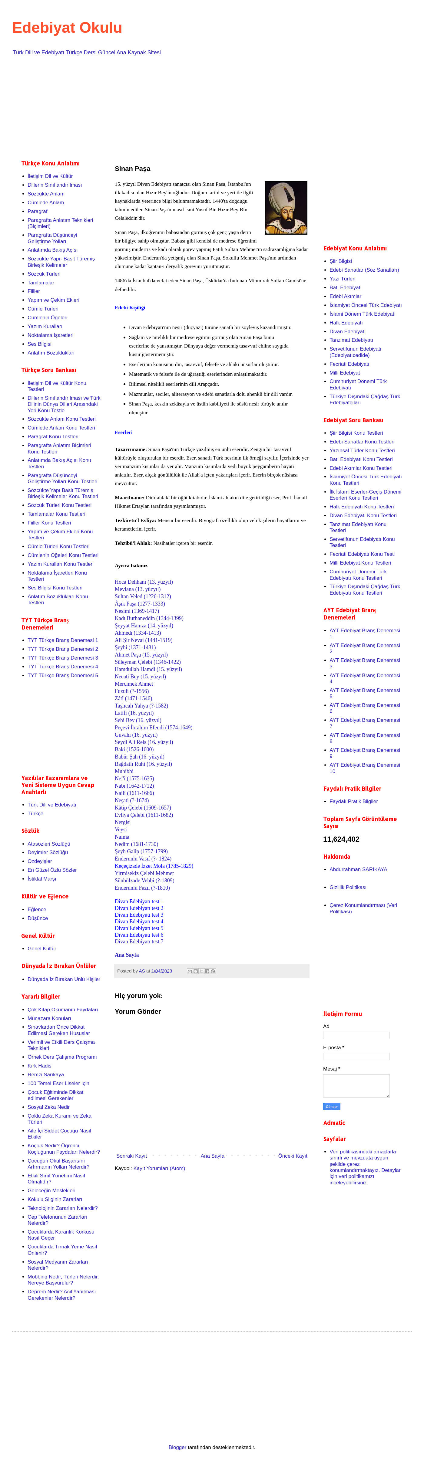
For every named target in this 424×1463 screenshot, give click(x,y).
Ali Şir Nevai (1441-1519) (143, 640)
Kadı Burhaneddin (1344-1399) (149, 618)
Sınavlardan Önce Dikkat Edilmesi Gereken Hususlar (59, 1030)
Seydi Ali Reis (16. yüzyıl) (144, 742)
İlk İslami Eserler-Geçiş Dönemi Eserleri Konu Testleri (365, 495)
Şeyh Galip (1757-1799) (141, 851)
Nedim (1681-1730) (136, 844)
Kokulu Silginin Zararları (55, 1199)
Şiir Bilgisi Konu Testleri (356, 433)
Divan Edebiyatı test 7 (139, 942)
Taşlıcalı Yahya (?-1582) (141, 706)
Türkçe (35, 813)
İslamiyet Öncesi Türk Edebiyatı (366, 305)
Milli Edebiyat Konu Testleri (360, 563)
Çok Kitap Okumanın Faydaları (63, 1010)
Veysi (121, 830)
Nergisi (123, 822)
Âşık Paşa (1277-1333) (140, 604)
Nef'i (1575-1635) (134, 779)
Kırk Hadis (39, 1066)
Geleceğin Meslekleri (51, 1190)
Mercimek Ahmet (134, 684)
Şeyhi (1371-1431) (135, 647)
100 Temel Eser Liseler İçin (58, 1083)
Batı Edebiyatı (346, 287)
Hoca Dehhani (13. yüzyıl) (144, 582)
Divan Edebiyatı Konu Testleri (363, 515)
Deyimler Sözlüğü (48, 852)
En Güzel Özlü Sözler (52, 870)
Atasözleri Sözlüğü (49, 844)
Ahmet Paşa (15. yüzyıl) (141, 655)
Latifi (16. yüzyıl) (134, 713)
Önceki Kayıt (292, 1156)
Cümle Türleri (43, 309)
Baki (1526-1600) (134, 749)
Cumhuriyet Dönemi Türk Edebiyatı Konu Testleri (358, 575)
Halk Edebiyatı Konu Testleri (362, 507)
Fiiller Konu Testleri (49, 523)
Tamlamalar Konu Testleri (56, 514)
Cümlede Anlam (46, 202)
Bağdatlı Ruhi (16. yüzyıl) (143, 764)
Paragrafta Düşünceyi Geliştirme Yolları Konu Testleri (62, 478)
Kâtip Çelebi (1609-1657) (143, 808)
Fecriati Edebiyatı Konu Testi (362, 554)
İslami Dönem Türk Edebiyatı (363, 314)
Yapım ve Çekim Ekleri (53, 300)
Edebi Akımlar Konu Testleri (361, 468)
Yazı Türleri (342, 279)
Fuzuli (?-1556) (132, 691)
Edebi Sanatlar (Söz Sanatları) (364, 270)
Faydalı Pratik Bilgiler (354, 801)
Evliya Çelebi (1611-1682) (144, 815)
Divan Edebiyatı (348, 331)
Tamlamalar (41, 283)
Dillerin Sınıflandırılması (55, 185)
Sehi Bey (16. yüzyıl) (138, 720)
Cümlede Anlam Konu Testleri (61, 428)
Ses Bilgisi (39, 344)
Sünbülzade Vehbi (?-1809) (144, 880)
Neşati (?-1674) (132, 800)
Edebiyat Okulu (67, 27)
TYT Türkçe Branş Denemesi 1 (63, 640)
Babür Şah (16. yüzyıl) (139, 757)
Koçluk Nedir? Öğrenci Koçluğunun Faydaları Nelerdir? (64, 1149)
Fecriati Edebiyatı (349, 364)
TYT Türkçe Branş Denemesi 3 (63, 658)
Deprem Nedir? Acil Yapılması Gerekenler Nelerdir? (62, 1295)
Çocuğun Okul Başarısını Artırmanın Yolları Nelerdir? (58, 1164)
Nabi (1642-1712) (134, 786)
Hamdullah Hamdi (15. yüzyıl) (148, 669)
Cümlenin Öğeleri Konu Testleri (63, 555)
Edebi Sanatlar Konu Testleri (362, 442)
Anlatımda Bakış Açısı (53, 250)
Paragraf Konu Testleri (53, 437)
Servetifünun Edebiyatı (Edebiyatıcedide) (355, 352)
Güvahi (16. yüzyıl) (136, 735)
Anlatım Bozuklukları (51, 353)
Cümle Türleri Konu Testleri (58, 546)
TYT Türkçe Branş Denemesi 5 (63, 675)
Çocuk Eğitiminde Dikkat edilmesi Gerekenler (55, 1095)
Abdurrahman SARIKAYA (358, 869)
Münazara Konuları (49, 1018)
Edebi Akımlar (345, 296)
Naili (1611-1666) (134, 793)
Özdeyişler (40, 861)
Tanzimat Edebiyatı (351, 340)
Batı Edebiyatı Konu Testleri (361, 459)
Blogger (178, 1447)
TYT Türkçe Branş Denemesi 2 (63, 649)
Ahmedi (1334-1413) (138, 633)
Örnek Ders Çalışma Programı (62, 1057)
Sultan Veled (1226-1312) (143, 596)
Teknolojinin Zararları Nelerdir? (63, 1208)
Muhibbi (124, 771)
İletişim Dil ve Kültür (50, 176)
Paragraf (37, 211)
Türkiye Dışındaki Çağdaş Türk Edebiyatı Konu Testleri (365, 590)
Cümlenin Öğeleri (47, 318)
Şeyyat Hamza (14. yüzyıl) (144, 626)
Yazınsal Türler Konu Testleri (362, 450)
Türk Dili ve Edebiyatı (52, 805)
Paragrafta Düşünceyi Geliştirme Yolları (52, 238)
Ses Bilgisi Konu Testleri (55, 588)
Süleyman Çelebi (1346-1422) (148, 662)
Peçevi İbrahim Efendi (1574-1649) (153, 728)
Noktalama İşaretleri (50, 335)
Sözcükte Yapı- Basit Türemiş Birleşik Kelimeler (61, 262)
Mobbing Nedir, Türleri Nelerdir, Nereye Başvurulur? (63, 1280)
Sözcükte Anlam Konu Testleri (62, 419)
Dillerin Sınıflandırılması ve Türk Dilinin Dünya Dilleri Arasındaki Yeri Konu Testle (64, 404)
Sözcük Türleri (44, 274)
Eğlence (37, 909)
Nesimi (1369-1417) (137, 611)
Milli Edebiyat (345, 373)
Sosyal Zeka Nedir (49, 1107)
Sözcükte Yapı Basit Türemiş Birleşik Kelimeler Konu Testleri (63, 493)
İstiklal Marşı (42, 879)
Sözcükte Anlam (46, 194)
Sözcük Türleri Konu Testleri (59, 505)
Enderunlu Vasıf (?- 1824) (143, 859)
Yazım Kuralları (45, 326)
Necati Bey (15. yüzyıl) (140, 677)
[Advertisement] (203, 106)
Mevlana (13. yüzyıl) (138, 589)
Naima (122, 837)
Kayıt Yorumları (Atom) (159, 1168)
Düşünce (38, 918)
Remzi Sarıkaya (46, 1075)
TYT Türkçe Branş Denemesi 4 (63, 667)
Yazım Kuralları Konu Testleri (61, 564)
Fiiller (34, 291)
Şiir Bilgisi (341, 261)
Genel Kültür (42, 949)
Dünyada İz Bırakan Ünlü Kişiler (64, 979)
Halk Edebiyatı (346, 323)
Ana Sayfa (127, 955)
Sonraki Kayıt (131, 1156)
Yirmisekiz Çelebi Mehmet (144, 873)
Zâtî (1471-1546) (133, 698)
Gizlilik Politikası (348, 887)
